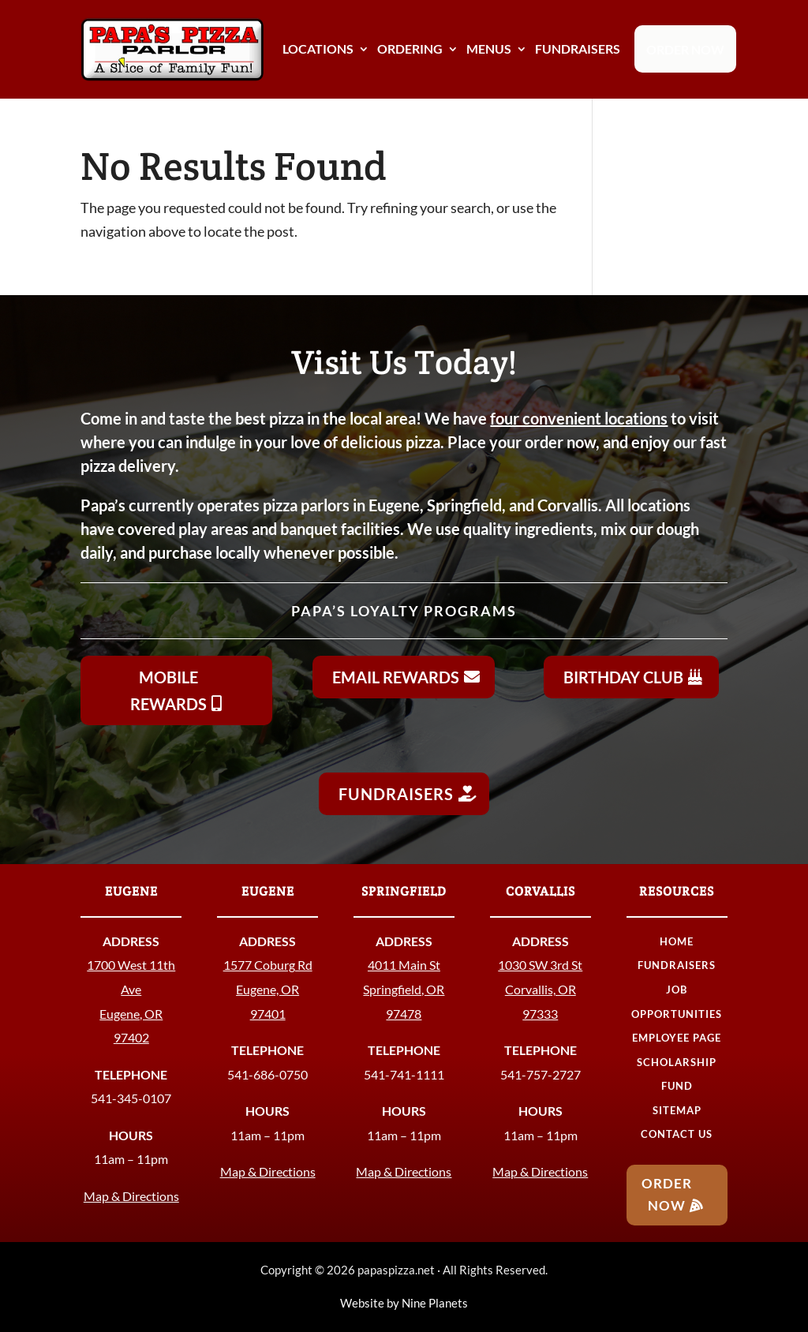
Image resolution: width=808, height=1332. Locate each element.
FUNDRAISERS (577, 48)
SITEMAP (677, 1110)
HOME (677, 941)
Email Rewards (395, 677)
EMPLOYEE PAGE (676, 1037)
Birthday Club (623, 677)
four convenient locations (579, 418)
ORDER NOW (685, 49)
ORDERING (410, 48)
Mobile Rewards (168, 690)
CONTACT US (677, 1134)
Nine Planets (435, 1303)
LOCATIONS (318, 48)
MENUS (488, 48)
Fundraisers (396, 793)
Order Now (667, 1194)
